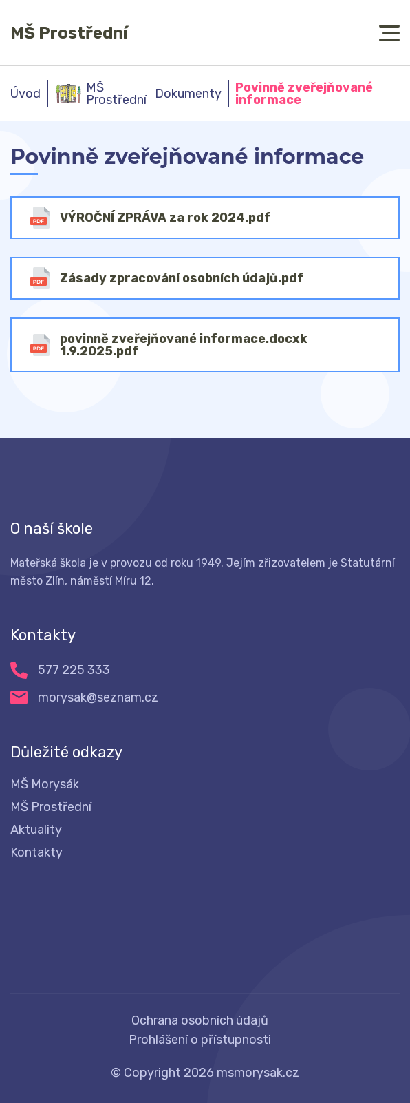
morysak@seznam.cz (98, 697)
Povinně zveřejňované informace (304, 93)
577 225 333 (74, 669)
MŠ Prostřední (69, 33)
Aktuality (36, 829)
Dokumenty (188, 93)
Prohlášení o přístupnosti (200, 1039)
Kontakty (36, 852)
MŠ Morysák (44, 784)
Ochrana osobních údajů (199, 1020)
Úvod (25, 93)
